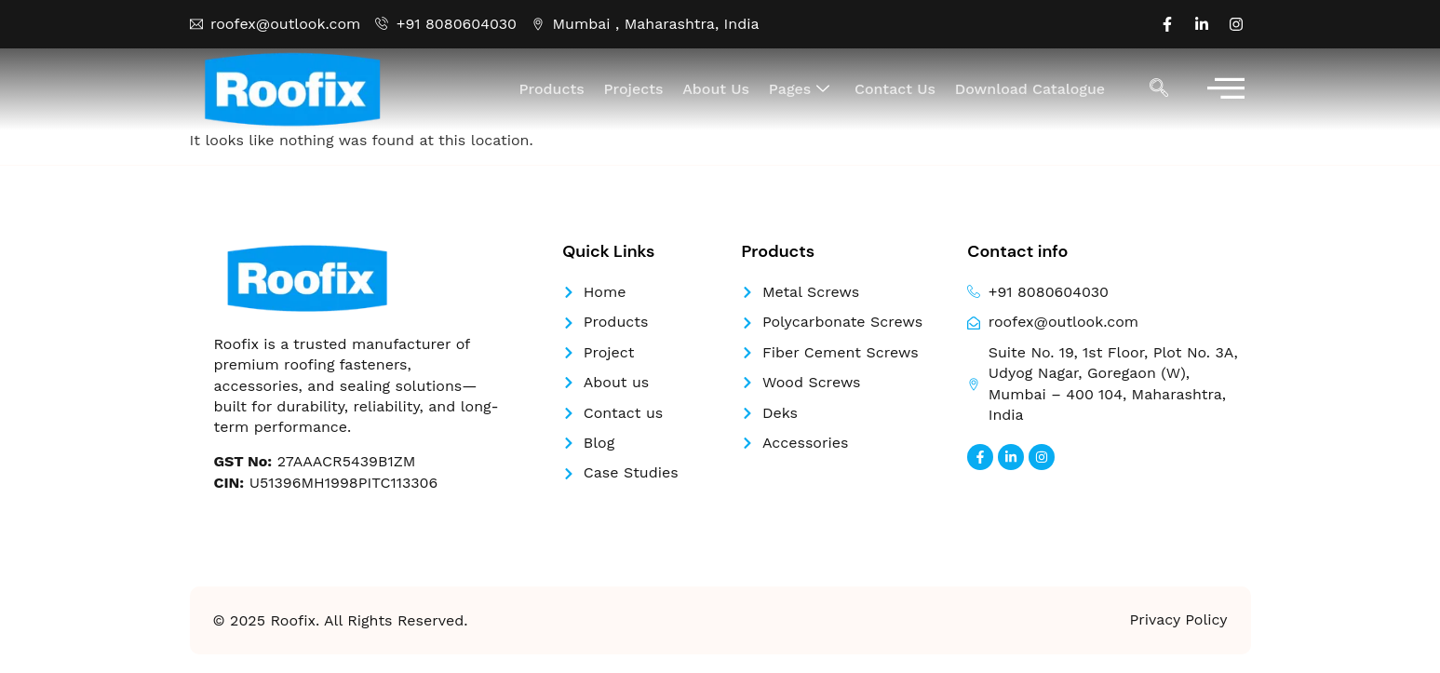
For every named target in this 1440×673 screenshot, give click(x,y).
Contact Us (895, 89)
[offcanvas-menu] (1226, 89)
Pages (801, 89)
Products (555, 89)
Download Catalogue (1030, 89)
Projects (636, 89)
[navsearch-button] (1159, 89)
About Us (718, 89)
